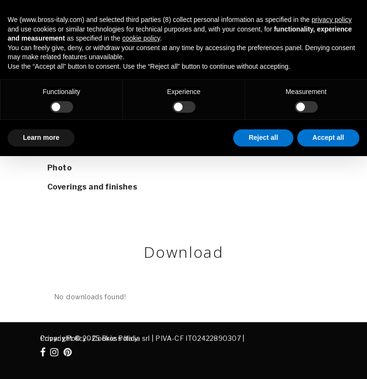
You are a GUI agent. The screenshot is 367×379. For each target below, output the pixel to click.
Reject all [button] (263, 137)
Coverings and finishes (92, 186)
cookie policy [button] (141, 38)
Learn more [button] (41, 137)
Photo (59, 167)
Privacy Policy (63, 338)
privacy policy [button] (332, 19)
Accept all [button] (328, 137)
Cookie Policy (115, 338)
